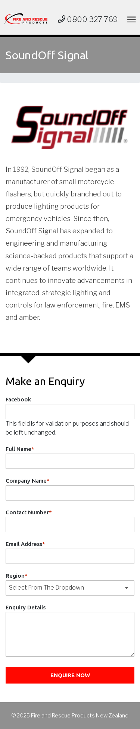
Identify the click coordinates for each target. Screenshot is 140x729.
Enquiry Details (26, 607)
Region (17, 575)
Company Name (28, 480)
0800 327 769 (88, 19)
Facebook (18, 399)
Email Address (25, 544)
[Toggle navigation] (130, 19)
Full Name (20, 449)
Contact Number (29, 512)
